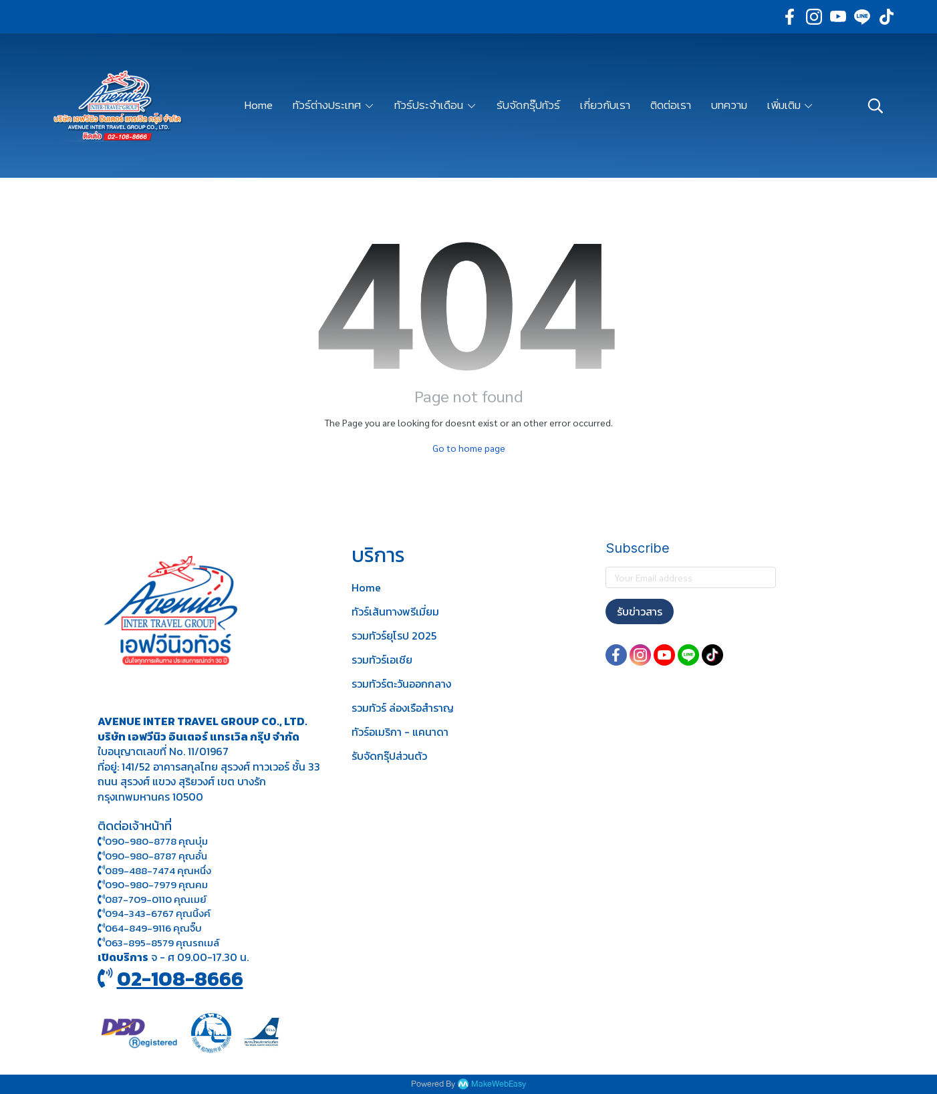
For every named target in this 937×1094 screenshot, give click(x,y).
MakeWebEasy (498, 1084)
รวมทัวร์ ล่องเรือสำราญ (403, 708)
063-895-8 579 (139, 942)
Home (366, 587)
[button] (875, 105)
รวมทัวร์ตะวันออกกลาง (401, 684)
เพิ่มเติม (790, 105)
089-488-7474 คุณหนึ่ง (154, 870)
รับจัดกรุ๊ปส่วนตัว (389, 756)
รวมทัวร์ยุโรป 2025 (394, 636)
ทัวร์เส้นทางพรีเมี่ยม (395, 611)
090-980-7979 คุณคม (156, 884)
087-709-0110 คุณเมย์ (156, 899)
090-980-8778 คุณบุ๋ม (153, 841)
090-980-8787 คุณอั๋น (156, 855)
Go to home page (468, 448)
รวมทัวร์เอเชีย (382, 660)
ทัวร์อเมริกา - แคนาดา (400, 732)
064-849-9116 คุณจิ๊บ (150, 928)
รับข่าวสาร (639, 611)
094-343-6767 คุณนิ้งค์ (154, 913)
